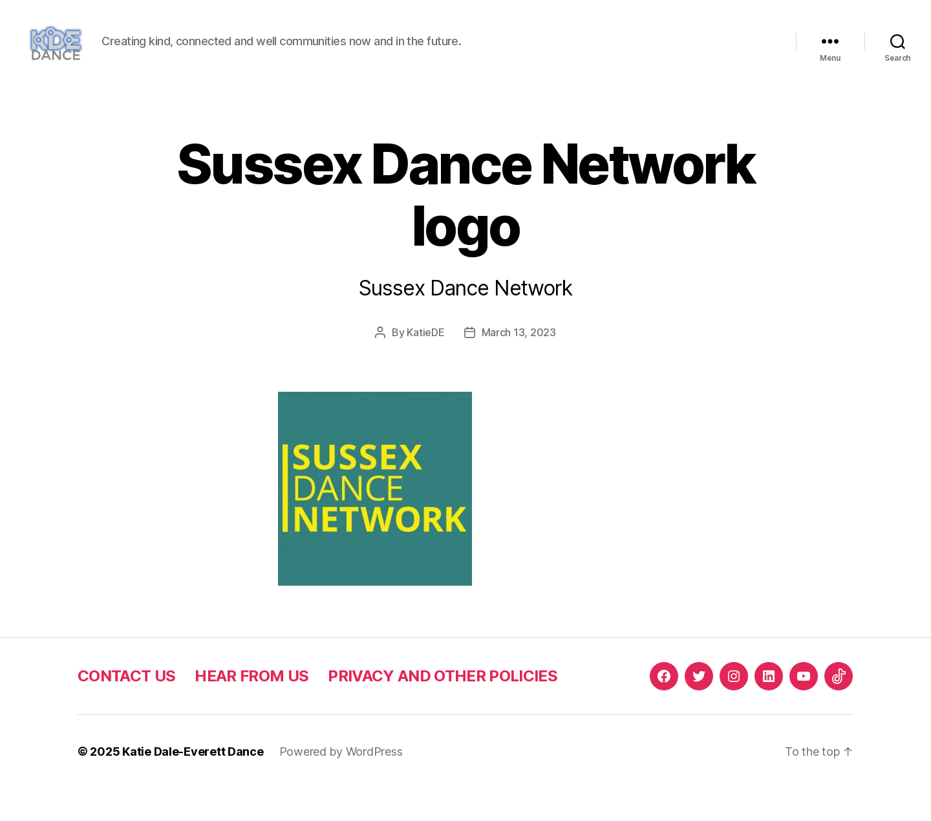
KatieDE (425, 365)
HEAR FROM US (251, 708)
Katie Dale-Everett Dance (193, 784)
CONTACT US (126, 708)
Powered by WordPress (341, 784)
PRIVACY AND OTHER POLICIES (442, 708)
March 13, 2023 (519, 365)
